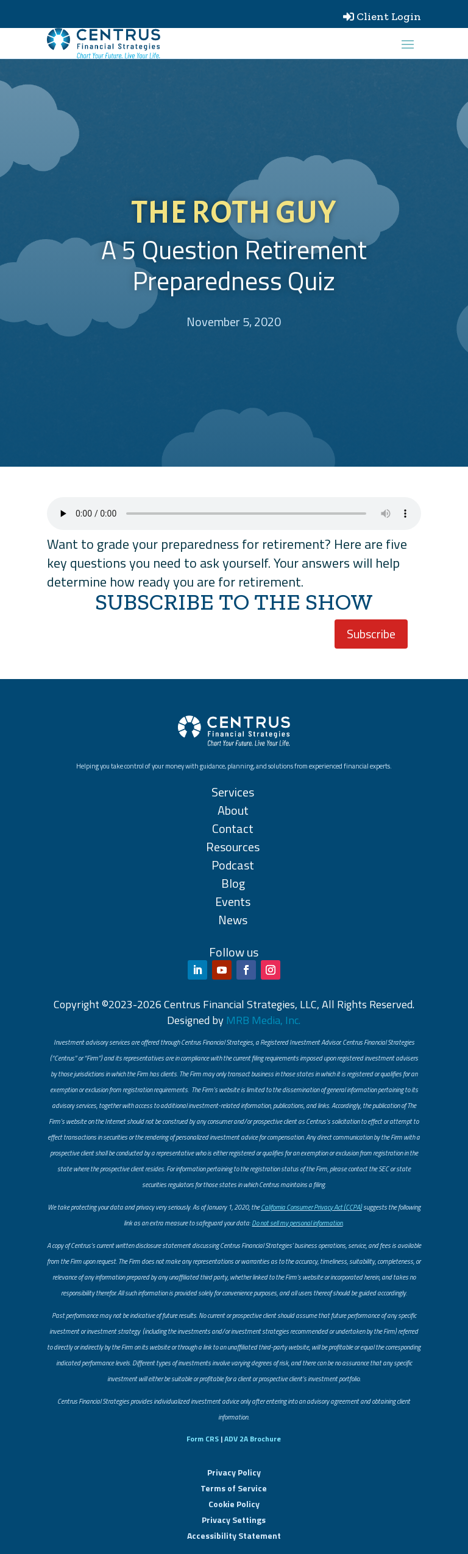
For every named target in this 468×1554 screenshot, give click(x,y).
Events (232, 901)
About (233, 810)
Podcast (232, 864)
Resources (233, 846)
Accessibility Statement (234, 1535)
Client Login (388, 16)
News (232, 919)
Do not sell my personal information (297, 1223)
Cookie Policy (234, 1503)
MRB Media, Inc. (263, 1020)
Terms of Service (233, 1488)
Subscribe (371, 633)
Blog (233, 883)
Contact (233, 828)
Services (232, 791)
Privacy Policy (234, 1472)
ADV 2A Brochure (252, 1438)
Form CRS (202, 1438)
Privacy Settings (234, 1519)
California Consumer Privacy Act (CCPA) (311, 1207)
